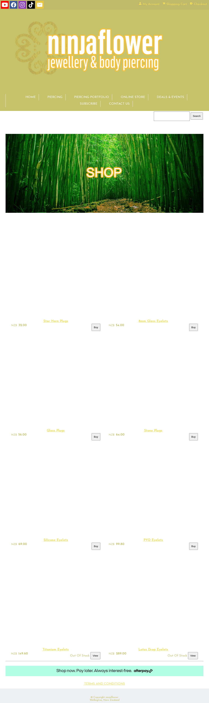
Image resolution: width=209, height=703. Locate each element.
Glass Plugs (56, 430)
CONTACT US (119, 103)
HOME (30, 97)
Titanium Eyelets (56, 649)
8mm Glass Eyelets (153, 321)
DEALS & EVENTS (170, 97)
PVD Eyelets (153, 540)
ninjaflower (112, 697)
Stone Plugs (153, 430)
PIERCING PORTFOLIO (91, 97)
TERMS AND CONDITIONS (104, 683)
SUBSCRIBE (88, 103)
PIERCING (54, 97)
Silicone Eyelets (56, 540)
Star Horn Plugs (55, 321)
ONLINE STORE (133, 97)
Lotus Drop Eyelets (153, 649)
